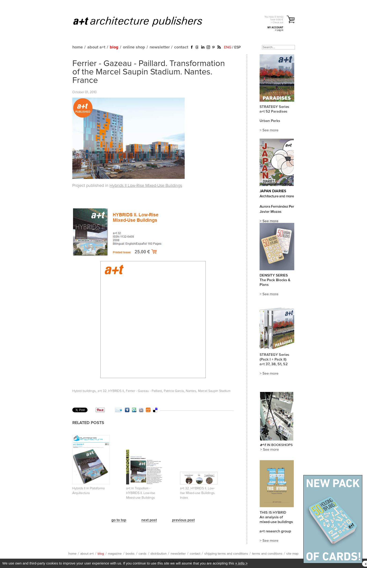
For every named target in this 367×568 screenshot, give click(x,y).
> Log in (279, 30)
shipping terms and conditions (226, 553)
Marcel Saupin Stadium (214, 391)
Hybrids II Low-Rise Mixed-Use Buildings (146, 186)
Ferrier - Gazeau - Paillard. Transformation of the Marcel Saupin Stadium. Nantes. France (148, 72)
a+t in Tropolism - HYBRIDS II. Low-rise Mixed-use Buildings (140, 493)
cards (143, 553)
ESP (237, 47)
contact (181, 47)
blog (114, 47)
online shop (134, 47)
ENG (227, 47)
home (77, 47)
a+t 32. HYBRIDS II (111, 391)
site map (292, 553)
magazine (115, 553)
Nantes (191, 391)
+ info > (241, 563)
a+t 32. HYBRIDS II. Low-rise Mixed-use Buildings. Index (197, 493)
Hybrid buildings (83, 391)
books (130, 553)
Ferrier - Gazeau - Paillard (144, 391)
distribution (158, 553)
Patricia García (174, 391)
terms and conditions (267, 553)
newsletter (160, 47)
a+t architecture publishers (143, 21)
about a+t (96, 47)
